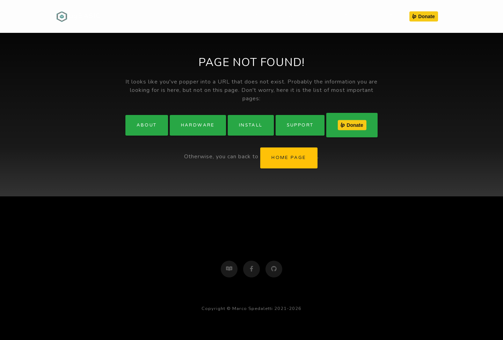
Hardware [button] (289, 15)
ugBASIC (79, 16)
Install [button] (334, 15)
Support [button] (376, 15)
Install (251, 125)
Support (300, 125)
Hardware (198, 125)
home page (288, 157)
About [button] (244, 15)
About (147, 125)
